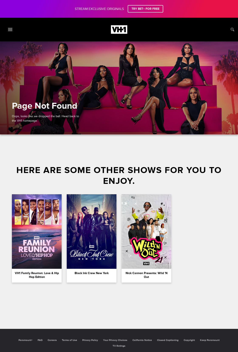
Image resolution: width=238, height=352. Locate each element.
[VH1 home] (119, 33)
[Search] (232, 29)
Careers (52, 340)
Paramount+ (25, 340)
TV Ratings (119, 346)
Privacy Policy (90, 340)
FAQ (40, 340)
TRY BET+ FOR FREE (145, 9)
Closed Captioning (167, 340)
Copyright (189, 340)
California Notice (142, 340)
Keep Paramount (210, 340)
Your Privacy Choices (115, 340)
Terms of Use (69, 340)
